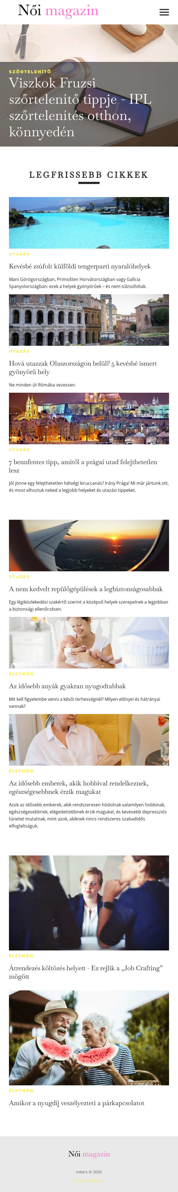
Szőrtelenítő (30, 71)
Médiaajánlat (89, 1180)
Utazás (19, 254)
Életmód (21, 673)
